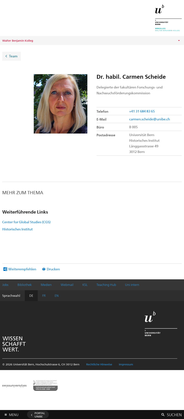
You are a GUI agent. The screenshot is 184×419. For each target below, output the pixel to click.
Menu (13, 414)
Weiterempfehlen (22, 269)
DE (31, 295)
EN (57, 295)
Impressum (126, 364)
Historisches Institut (17, 229)
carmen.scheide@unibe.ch (149, 119)
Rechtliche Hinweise (99, 364)
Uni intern (132, 285)
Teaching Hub (106, 285)
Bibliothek (24, 285)
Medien (46, 285)
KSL (84, 285)
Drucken (53, 269)
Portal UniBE (40, 414)
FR (44, 295)
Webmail (67, 285)
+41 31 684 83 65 (142, 111)
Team (13, 56)
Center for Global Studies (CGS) (26, 222)
